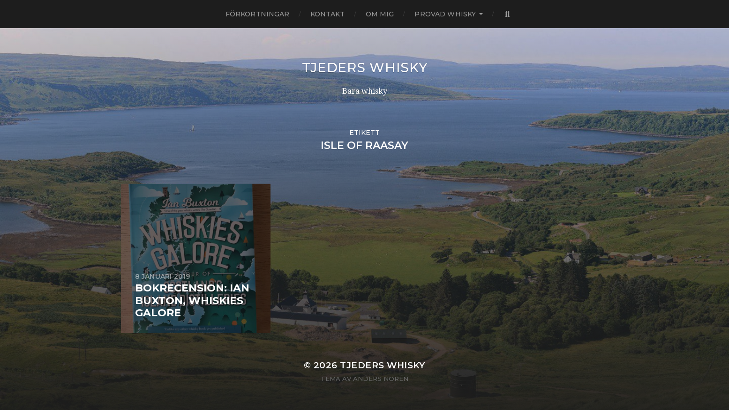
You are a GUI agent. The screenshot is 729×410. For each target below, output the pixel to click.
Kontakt (327, 14)
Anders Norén (380, 378)
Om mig (380, 14)
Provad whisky (445, 14)
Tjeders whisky (365, 67)
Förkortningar (257, 14)
